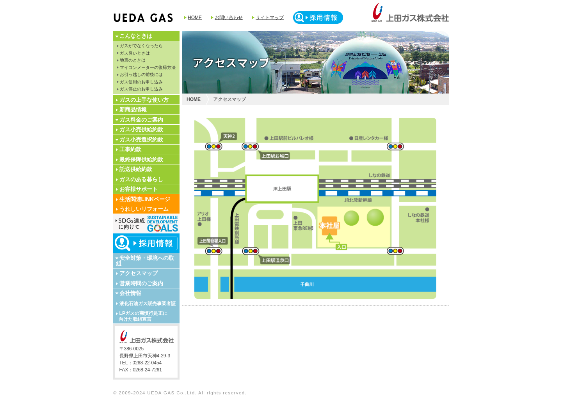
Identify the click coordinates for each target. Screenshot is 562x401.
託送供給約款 (135, 169)
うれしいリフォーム (144, 209)
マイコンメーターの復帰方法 (148, 67)
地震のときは (133, 60)
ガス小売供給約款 (141, 129)
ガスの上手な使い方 (144, 100)
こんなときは (135, 36)
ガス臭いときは (135, 53)
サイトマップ (270, 17)
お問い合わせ (229, 17)
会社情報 (130, 293)
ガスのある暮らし (141, 179)
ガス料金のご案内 (141, 120)
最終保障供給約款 (141, 159)
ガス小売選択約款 (141, 139)
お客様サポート (138, 189)
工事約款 (130, 149)
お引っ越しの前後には (141, 74)
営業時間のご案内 (141, 283)
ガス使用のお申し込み (141, 81)
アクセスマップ (138, 273)
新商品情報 (133, 109)
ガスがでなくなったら (141, 45)
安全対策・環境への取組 (145, 261)
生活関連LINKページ (145, 199)
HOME (195, 17)
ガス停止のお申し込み (141, 89)
